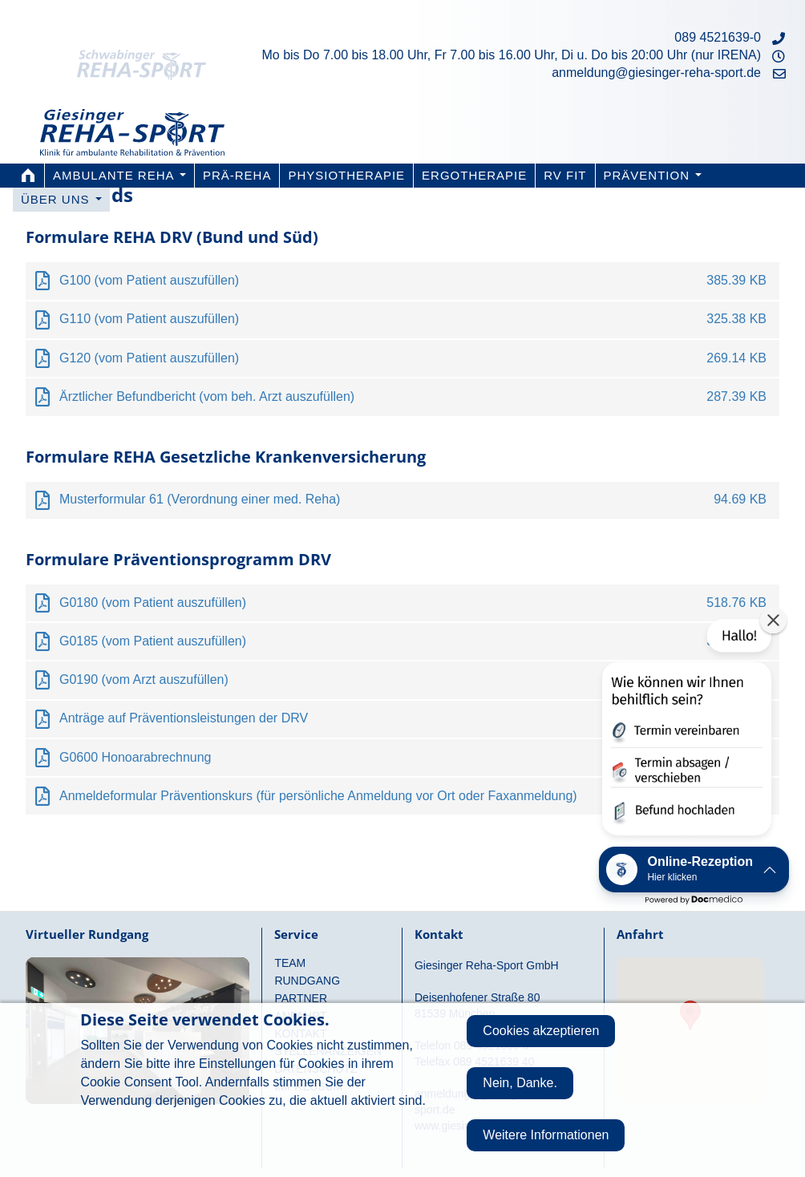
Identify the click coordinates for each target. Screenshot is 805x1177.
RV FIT (565, 175)
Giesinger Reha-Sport (132, 122)
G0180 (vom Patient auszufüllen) (152, 602)
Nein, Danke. (520, 1083)
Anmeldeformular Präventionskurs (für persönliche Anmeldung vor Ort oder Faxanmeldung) (318, 796)
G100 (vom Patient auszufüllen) (149, 280)
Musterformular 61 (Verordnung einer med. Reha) (199, 499)
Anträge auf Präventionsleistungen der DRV (183, 718)
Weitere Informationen (546, 1135)
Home (28, 176)
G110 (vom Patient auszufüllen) (149, 319)
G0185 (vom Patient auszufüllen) (152, 641)
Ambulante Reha (119, 175)
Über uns (61, 199)
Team (289, 963)
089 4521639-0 (717, 37)
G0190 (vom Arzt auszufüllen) (144, 679)
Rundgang (307, 980)
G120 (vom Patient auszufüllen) (149, 358)
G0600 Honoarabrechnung (135, 757)
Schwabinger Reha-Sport (153, 44)
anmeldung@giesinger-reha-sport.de (656, 72)
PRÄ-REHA (237, 175)
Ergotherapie (474, 175)
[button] (685, 730)
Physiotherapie (346, 175)
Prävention (653, 175)
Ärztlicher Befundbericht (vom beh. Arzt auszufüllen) (206, 396)
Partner (300, 998)
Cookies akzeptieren (541, 1030)
